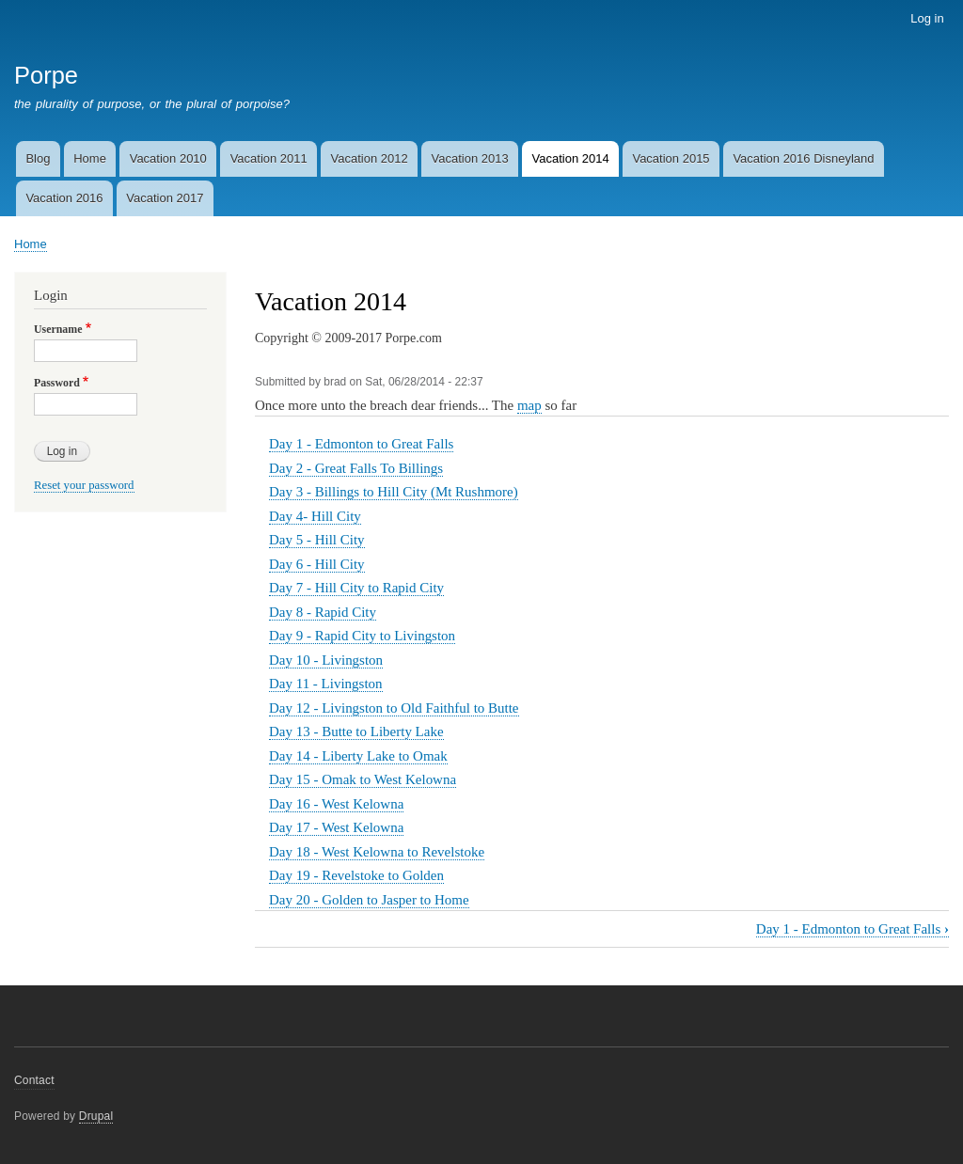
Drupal (96, 1116)
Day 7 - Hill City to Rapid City (356, 587)
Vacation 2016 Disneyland (803, 158)
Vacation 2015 (670, 158)
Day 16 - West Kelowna (336, 803)
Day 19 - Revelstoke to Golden (356, 875)
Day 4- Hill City (315, 516)
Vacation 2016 (64, 198)
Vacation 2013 (470, 158)
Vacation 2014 (569, 158)
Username (58, 329)
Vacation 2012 (369, 158)
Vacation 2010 (168, 158)
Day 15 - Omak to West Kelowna (362, 779)
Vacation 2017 (164, 198)
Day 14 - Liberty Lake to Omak (358, 755)
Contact (34, 1080)
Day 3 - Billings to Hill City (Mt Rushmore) (393, 491)
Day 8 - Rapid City (322, 612)
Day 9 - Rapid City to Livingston (362, 635)
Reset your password (84, 485)
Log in (926, 18)
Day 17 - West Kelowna (336, 827)
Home (89, 158)
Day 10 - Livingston (326, 660)
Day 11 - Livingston (326, 683)
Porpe (46, 75)
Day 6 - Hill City (317, 564)
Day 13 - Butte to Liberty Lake (356, 731)
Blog (37, 158)
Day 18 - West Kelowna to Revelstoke (376, 851)
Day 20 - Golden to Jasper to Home (369, 899)
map (529, 405)
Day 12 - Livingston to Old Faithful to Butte (394, 708)
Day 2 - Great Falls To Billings (356, 468)
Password (57, 382)
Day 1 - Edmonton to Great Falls (361, 443)
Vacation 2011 (269, 158)
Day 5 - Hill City (317, 539)
